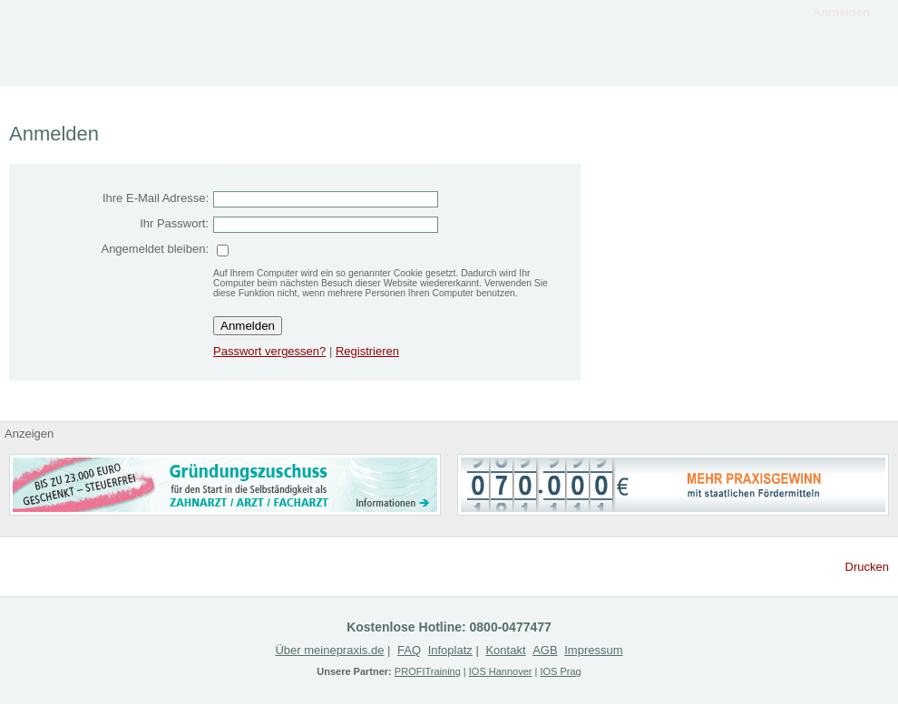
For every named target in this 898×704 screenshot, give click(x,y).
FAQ (409, 650)
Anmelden (841, 12)
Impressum (593, 650)
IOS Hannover (500, 671)
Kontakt (834, 65)
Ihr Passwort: (174, 223)
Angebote (481, 65)
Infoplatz (363, 65)
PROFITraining (428, 671)
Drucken (867, 567)
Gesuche (599, 65)
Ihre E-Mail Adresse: (155, 198)
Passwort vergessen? (269, 351)
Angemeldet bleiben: (155, 249)
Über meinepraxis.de (329, 650)
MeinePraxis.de (99, 42)
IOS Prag (560, 671)
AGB (544, 650)
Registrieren (717, 65)
